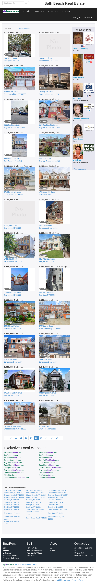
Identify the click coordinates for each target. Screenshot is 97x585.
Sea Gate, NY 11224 (56, 513)
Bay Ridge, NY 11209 (34, 490)
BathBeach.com (13, 452)
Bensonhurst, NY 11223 (34, 493)
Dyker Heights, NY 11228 (57, 509)
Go (26, 3)
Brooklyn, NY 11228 (11, 502)
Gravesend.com (14, 470)
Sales (5, 548)
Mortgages (53, 11)
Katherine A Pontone (81, 119)
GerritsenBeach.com (51, 468)
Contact (53, 550)
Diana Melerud (78, 78)
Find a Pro (66, 11)
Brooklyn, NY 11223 (55, 497)
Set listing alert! (25, 29)
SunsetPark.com (47, 478)
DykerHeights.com (14, 465)
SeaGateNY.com (47, 475)
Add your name (80, 169)
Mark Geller (77, 98)
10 (11, 438)
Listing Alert (7, 553)
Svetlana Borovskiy (80, 49)
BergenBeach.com (12, 460)
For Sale (27, 11)
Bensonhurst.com (12, 457)
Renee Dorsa (78, 139)
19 (57, 438)
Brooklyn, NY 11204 (55, 502)
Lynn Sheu (77, 160)
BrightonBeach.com (13, 463)
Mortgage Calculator (11, 558)
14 (31, 438)
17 (46, 438)
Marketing (30, 555)
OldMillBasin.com (10, 475)
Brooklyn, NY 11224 (11, 500)
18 (52, 438)
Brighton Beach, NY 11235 (36, 495)
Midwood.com (46, 473)
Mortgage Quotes (10, 555)
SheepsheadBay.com (16, 478)
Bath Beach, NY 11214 (12, 490)
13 (26, 438)
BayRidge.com (11, 455)
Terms (74, 580)
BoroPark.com (49, 460)
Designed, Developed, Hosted (25, 565)
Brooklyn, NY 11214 (33, 505)
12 (21, 438)
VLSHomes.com (63, 580)
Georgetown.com (12, 468)
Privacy (81, 580)
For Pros (87, 18)
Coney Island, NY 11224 (35, 509)
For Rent (39, 11)
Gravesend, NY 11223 (12, 513)
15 (36, 438)
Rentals (6, 550)
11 (16, 438)
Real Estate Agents (34, 550)
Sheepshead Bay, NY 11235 (36, 518)
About (52, 548)
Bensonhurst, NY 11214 (13, 493)
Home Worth (32, 548)
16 (41, 438)
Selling (76, 18)
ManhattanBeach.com (14, 473)
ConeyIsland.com (47, 463)
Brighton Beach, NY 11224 (14, 495)
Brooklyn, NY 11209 (11, 505)
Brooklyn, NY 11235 (33, 500)
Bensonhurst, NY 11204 (57, 490)
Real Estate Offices (34, 553)
